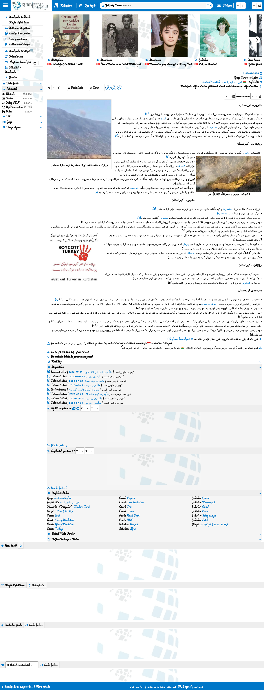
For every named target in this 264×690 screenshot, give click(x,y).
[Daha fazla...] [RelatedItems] (59, 453)
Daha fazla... (37, 515)
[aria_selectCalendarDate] (38, 63)
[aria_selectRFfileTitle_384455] (95, 373)
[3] (154, 209)
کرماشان (181, 166)
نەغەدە (134, 188)
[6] (139, 217)
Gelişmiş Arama (113, 5)
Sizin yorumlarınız (16, 39)
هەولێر (190, 253)
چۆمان (185, 244)
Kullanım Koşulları (17, 28)
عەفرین (246, 282)
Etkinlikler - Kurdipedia (14, 69)
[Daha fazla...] (59, 410)
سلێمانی (164, 217)
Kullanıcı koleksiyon (17, 44)
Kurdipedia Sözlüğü (19, 50)
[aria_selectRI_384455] (80, 415)
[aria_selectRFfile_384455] (85, 373)
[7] (167, 157)
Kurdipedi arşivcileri (17, 33)
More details (43, 686)
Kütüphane (66, 5)
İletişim (227, 5)
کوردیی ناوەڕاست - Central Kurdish (222, 82)
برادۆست (226, 213)
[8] (96, 192)
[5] (219, 213)
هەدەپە (213, 127)
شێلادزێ (227, 209)
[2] (147, 114)
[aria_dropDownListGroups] (22, 594)
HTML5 (139, 677)
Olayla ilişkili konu (17, 22)
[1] (116, 136)
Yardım (11, 77)
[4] (56, 299)
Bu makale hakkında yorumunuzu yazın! (70, 356)
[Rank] (61, 87)
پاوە (247, 152)
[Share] (51, 87)
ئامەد (163, 118)
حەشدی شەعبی (209, 303)
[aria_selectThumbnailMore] (24, 634)
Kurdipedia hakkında (17, 17)
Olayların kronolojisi (18, 62)
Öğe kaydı (90, 5)
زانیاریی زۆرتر (136, 686)
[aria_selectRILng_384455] (89, 415)
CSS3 (124, 677)
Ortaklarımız (14, 56)
